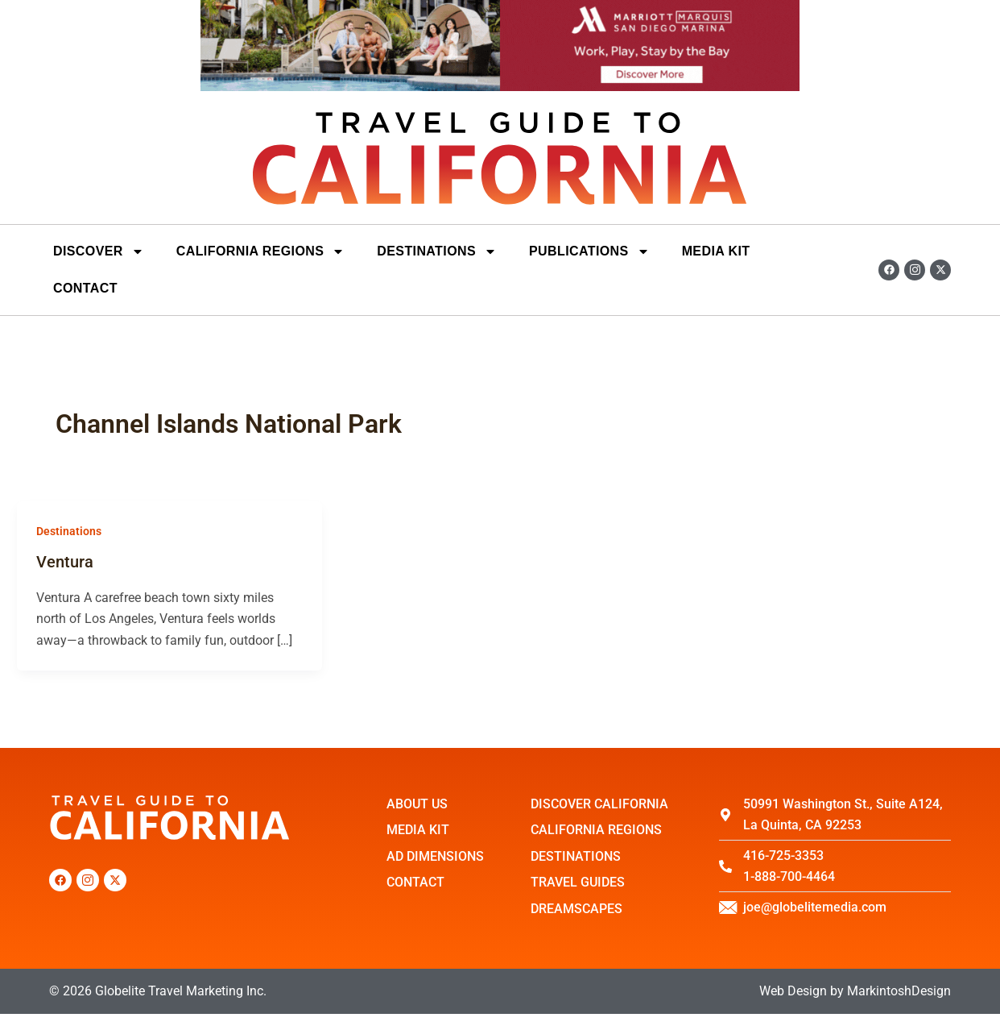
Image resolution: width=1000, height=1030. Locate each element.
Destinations (68, 531)
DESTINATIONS (437, 251)
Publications (589, 251)
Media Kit (716, 251)
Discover (98, 251)
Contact (85, 288)
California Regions (260, 251)
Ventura (64, 561)
